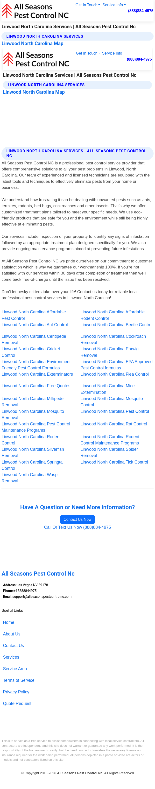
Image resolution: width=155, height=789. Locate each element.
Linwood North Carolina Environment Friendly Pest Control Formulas (35, 364)
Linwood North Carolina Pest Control (114, 411)
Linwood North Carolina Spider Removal (109, 452)
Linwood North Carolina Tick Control (114, 462)
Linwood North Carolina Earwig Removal (109, 352)
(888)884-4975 (140, 10)
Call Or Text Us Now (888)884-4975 (77, 527)
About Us (11, 634)
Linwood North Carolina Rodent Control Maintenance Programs (109, 439)
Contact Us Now (77, 519)
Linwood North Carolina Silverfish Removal (32, 452)
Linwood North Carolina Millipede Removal (32, 401)
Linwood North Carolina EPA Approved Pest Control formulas (116, 364)
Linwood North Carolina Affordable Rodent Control (112, 315)
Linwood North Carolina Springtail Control (32, 465)
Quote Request (17, 703)
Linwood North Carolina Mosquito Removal (32, 414)
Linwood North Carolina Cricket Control (30, 352)
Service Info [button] (112, 5)
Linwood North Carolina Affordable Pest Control (33, 315)
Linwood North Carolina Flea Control (114, 374)
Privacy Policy (16, 692)
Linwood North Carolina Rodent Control (30, 439)
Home (8, 622)
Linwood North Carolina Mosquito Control (111, 401)
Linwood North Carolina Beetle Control (116, 324)
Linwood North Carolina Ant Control (34, 324)
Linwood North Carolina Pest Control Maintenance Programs (35, 427)
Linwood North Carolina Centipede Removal (33, 339)
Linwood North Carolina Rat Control (113, 424)
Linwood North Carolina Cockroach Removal (113, 339)
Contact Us (13, 645)
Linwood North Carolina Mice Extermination (107, 388)
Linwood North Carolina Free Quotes (35, 385)
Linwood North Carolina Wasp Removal (29, 477)
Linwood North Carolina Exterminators (37, 374)
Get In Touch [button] (87, 5)
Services (11, 657)
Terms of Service (18, 680)
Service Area (15, 668)
